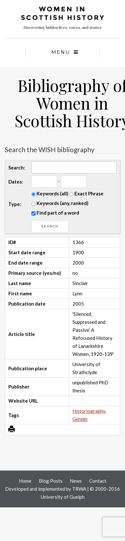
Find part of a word (55, 213)
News (76, 481)
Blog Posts (51, 481)
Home (25, 481)
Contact (97, 481)
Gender (80, 419)
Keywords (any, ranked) (59, 203)
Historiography (88, 411)
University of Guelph (63, 497)
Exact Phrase (86, 193)
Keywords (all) (49, 193)
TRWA (79, 489)
